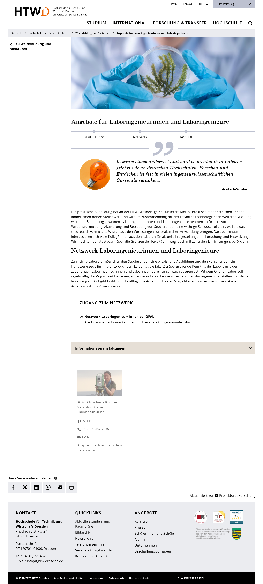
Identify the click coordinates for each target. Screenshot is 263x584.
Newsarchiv (84, 538)
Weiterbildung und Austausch (92, 33)
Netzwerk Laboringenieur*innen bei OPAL (119, 316)
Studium (96, 23)
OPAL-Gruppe (94, 137)
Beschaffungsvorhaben (153, 551)
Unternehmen (146, 545)
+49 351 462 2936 (95, 429)
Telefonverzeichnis (89, 544)
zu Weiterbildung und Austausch (30, 46)
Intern (173, 4)
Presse (140, 527)
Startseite (16, 33)
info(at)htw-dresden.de (45, 561)
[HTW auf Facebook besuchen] (235, 578)
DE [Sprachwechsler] (200, 4)
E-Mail (86, 437)
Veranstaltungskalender (94, 550)
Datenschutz (116, 578)
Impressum (96, 578)
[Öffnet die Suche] (250, 23)
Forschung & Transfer (180, 23)
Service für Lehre (59, 33)
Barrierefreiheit (139, 578)
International (130, 23)
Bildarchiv (83, 532)
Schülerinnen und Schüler (155, 533)
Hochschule (227, 23)
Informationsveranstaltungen (100, 348)
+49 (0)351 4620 (35, 556)
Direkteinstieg (225, 4)
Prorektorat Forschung (237, 495)
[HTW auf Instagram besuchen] (218, 578)
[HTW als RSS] (210, 578)
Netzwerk (140, 137)
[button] (55, 477)
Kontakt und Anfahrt (91, 556)
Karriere (141, 521)
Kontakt (187, 4)
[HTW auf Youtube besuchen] (243, 578)
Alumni (140, 539)
